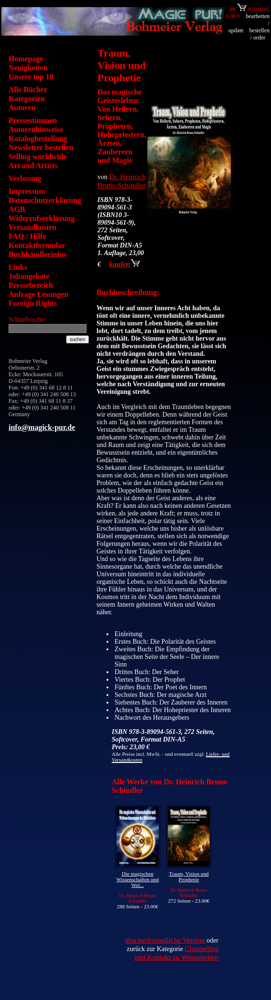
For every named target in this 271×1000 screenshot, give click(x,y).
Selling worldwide (38, 156)
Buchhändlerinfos (38, 254)
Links (18, 267)
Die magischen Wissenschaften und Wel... (137, 879)
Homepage (26, 59)
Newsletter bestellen (41, 147)
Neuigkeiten (28, 68)
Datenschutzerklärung (45, 200)
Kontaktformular (37, 245)
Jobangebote (29, 276)
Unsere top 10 (31, 77)
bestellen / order (259, 34)
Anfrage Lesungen (38, 294)
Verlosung (25, 178)
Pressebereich (31, 285)
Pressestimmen (33, 120)
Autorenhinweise (36, 129)
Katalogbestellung (38, 138)
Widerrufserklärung (42, 218)
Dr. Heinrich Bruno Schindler (121, 180)
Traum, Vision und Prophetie (189, 876)
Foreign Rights (33, 303)
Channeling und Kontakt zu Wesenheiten (177, 952)
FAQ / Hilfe (27, 236)
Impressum (27, 191)
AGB (17, 209)
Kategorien (27, 99)
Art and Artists (33, 166)
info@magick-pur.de (42, 427)
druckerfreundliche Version (165, 940)
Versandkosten (33, 227)
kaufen (124, 264)
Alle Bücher (28, 90)
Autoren (22, 108)
